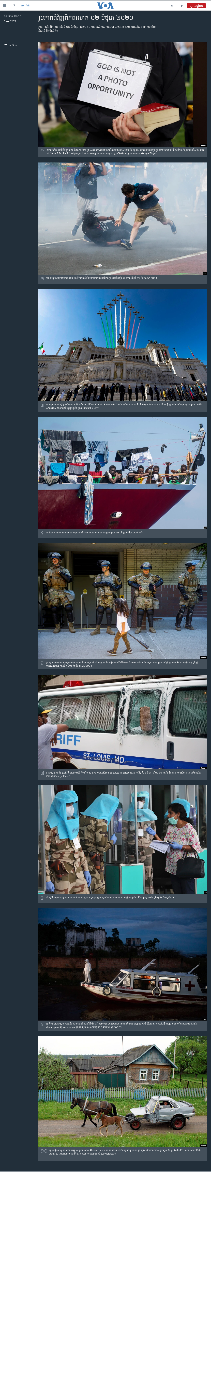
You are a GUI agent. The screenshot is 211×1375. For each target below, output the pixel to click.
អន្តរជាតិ (25, 6)
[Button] (10, 45)
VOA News (10, 21)
